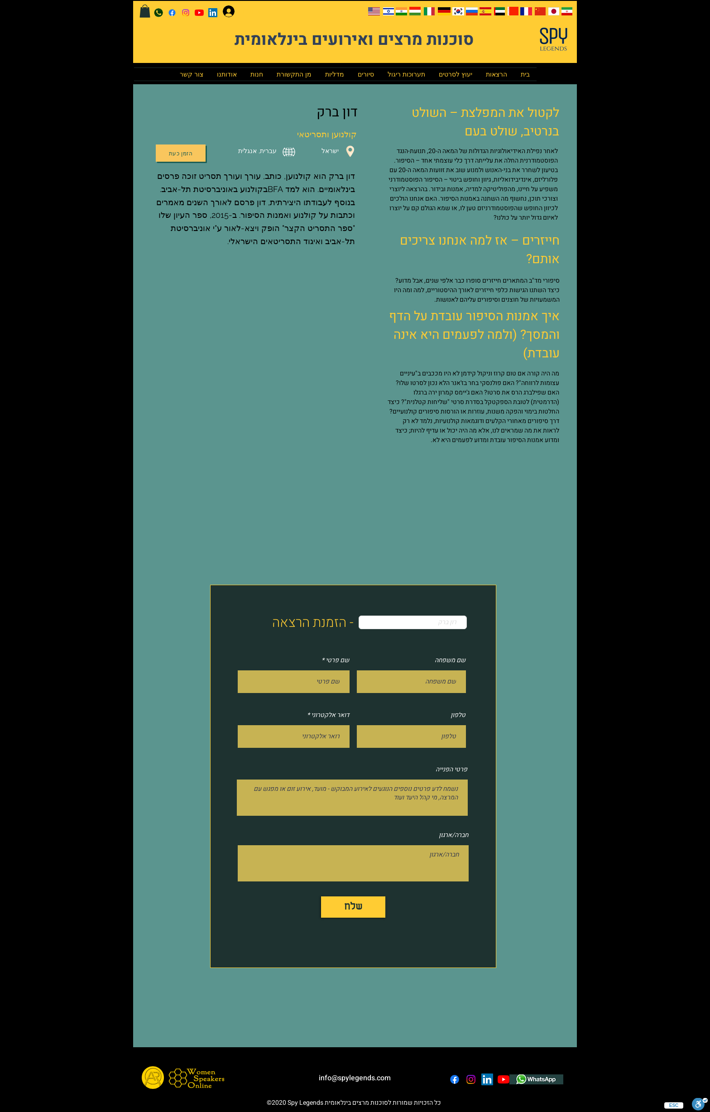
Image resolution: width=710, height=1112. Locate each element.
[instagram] (185, 12)
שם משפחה (450, 660)
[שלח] (353, 907)
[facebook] (172, 12)
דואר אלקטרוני (330, 715)
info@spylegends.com (355, 1078)
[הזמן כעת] (181, 153)
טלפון (458, 715)
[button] (144, 11)
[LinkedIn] (212, 12)
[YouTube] (199, 12)
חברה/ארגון (453, 835)
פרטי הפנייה (451, 769)
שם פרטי (337, 660)
